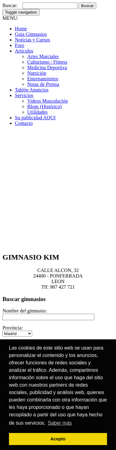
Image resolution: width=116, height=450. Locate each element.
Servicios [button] (24, 95)
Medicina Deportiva (47, 67)
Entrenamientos (42, 78)
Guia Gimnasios (31, 34)
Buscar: (10, 5)
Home (21, 28)
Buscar (87, 5)
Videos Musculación (47, 101)
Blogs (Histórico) (44, 106)
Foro (19, 45)
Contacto (24, 123)
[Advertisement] (58, 189)
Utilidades (37, 112)
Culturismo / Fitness (47, 62)
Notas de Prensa (43, 84)
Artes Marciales (43, 56)
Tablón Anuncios (32, 89)
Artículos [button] (24, 50)
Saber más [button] (60, 423)
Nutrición (36, 73)
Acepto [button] (58, 438)
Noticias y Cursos (32, 39)
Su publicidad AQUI (35, 117)
